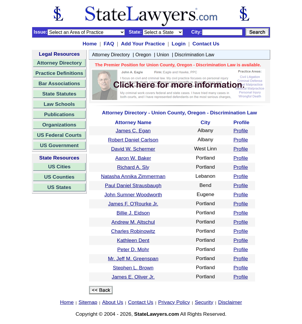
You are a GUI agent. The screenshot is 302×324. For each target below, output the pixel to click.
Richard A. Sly (133, 167)
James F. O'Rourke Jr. (133, 204)
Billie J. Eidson (133, 213)
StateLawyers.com (156, 314)
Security (204, 302)
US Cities (59, 167)
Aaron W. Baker (133, 158)
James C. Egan (133, 131)
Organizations (59, 125)
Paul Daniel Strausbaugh (133, 185)
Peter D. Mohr (133, 249)
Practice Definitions (59, 73)
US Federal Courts (59, 135)
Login (179, 44)
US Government (59, 145)
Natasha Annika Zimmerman (133, 176)
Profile (241, 131)
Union (163, 54)
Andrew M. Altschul (133, 222)
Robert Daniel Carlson (133, 140)
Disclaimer (230, 302)
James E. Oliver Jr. (133, 277)
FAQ (109, 44)
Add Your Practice (143, 44)
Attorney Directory (59, 63)
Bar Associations (59, 83)
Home (90, 44)
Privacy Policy (174, 302)
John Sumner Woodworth (133, 195)
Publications (59, 114)
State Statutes (59, 94)
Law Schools (59, 104)
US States (59, 187)
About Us (112, 302)
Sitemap (87, 302)
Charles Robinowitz (133, 231)
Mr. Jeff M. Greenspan (133, 258)
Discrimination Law (194, 54)
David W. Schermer (133, 149)
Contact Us (205, 44)
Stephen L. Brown (133, 268)
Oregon (143, 54)
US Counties (59, 177)
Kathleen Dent (133, 240)
